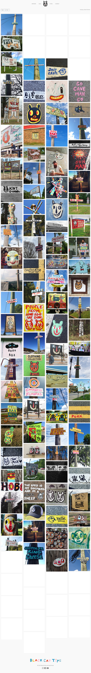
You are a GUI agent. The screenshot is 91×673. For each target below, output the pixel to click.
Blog (40, 3)
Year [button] (7, 9)
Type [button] (3, 9)
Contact (57, 3)
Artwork (34, 3)
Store (51, 3)
